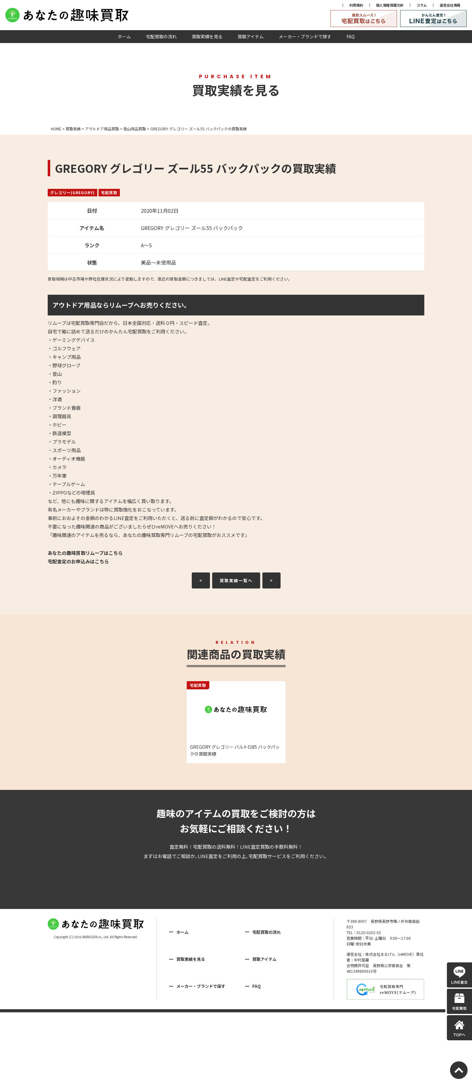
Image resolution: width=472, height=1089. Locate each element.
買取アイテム (251, 36)
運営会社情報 (450, 5)
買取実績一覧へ (236, 580)
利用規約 (356, 5)
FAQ (350, 36)
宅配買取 (109, 192)
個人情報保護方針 (390, 5)
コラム (421, 5)
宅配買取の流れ (161, 36)
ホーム (124, 36)
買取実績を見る (207, 36)
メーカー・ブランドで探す (305, 36)
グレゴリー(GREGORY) (72, 192)
